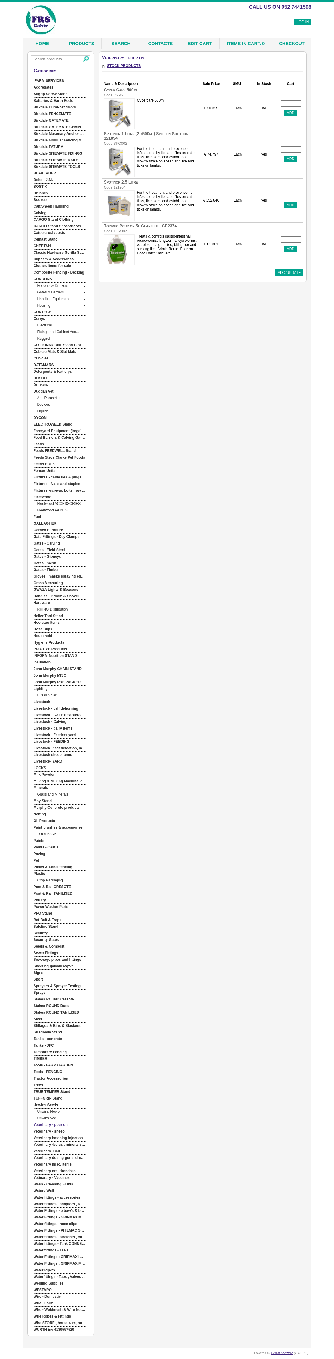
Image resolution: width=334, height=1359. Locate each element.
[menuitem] (60, 81)
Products (81, 43)
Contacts (160, 43)
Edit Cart (200, 43)
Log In (303, 22)
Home (42, 43)
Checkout (292, 43)
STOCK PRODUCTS (124, 66)
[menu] (60, 705)
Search (121, 43)
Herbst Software (282, 1353)
